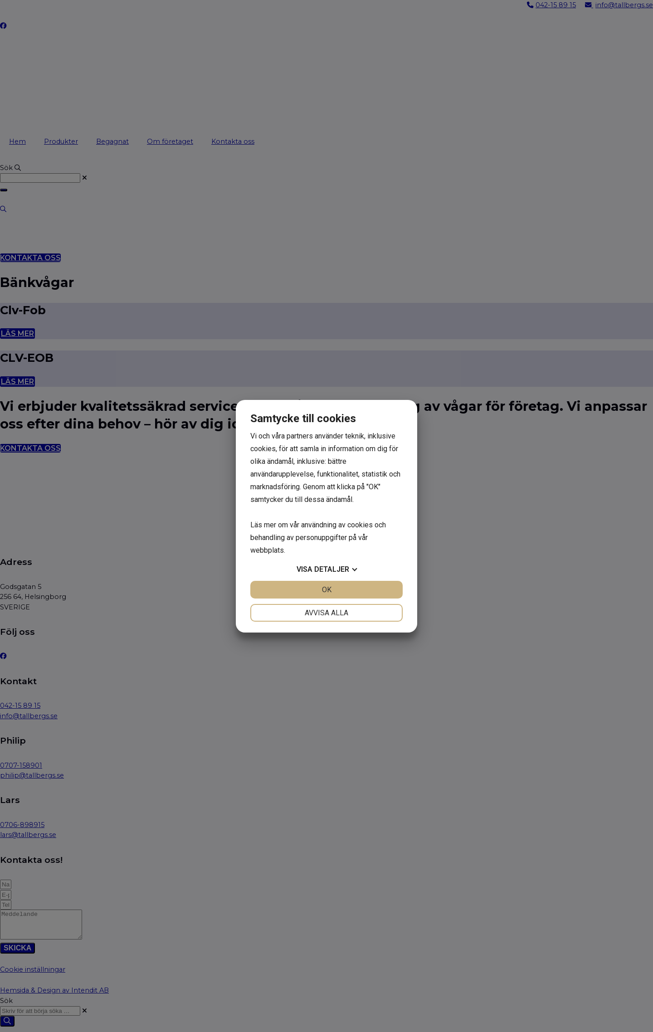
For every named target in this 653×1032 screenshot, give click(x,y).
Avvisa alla (326, 612)
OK (326, 589)
